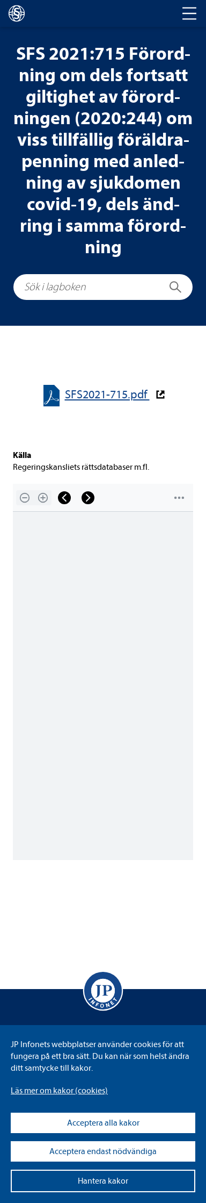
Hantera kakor (103, 1181)
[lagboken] (16, 13)
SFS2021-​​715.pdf (107, 395)
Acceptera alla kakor (103, 1123)
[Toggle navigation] (189, 13)
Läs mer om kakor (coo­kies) (59, 1090)
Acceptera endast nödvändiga (103, 1151)
